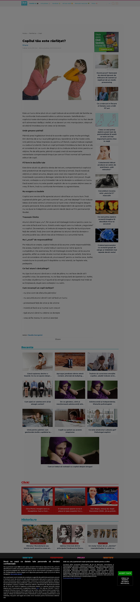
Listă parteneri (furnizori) (72, 578)
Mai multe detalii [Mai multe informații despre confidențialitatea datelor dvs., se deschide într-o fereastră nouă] (16, 574)
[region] (70, 580)
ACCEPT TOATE (125, 573)
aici (38, 588)
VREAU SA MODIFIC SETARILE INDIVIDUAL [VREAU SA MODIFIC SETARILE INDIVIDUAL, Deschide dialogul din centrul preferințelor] (125, 580)
